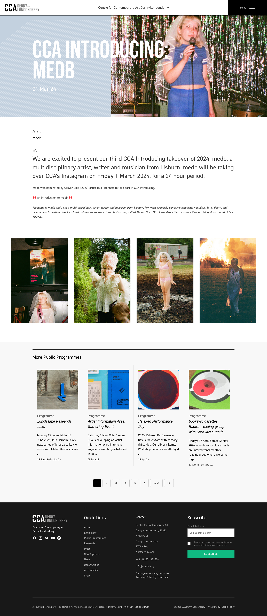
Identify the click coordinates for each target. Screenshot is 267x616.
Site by (143, 606)
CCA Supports (91, 554)
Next (156, 483)
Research (89, 543)
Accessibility (91, 570)
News (87, 559)
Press (87, 548)
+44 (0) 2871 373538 (147, 559)
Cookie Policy (228, 606)
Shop (87, 575)
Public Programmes (95, 538)
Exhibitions (90, 532)
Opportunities (91, 565)
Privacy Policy (213, 606)
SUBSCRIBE (211, 554)
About (87, 527)
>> (168, 483)
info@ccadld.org (145, 566)
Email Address (195, 526)
